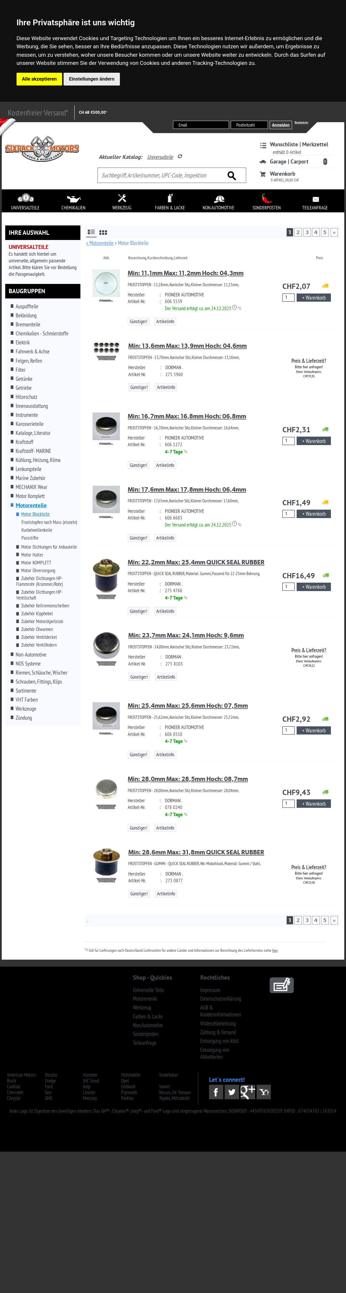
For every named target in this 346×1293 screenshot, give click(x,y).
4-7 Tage (174, 452)
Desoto (51, 1075)
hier (274, 950)
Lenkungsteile (29, 468)
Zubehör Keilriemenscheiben (45, 606)
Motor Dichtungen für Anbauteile (49, 547)
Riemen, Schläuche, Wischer (41, 672)
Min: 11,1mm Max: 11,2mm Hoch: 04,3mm (186, 273)
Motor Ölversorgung (38, 570)
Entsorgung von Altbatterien (214, 1053)
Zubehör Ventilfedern (39, 645)
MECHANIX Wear (31, 486)
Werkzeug (142, 1007)
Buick (11, 1081)
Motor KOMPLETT (36, 562)
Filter (21, 369)
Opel (125, 1081)
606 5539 (173, 301)
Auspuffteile (27, 306)
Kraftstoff (24, 441)
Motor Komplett (30, 495)
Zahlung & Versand (218, 1032)
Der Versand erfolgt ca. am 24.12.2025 (201, 308)
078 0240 (173, 807)
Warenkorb (282, 173)
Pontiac (127, 1098)
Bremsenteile (28, 324)
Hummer (90, 1075)
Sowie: (164, 1086)
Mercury (90, 1098)
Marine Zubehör (30, 477)
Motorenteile (145, 998)
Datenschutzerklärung (220, 998)
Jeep (86, 1086)
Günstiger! (138, 321)
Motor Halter (32, 555)
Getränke (24, 378)
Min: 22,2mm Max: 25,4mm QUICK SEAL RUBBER (196, 562)
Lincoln (89, 1092)
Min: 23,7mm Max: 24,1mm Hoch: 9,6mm (186, 635)
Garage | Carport (289, 161)
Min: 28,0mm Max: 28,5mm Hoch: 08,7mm (188, 778)
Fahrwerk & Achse (33, 351)
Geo (48, 1092)
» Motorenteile (99, 242)
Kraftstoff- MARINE (33, 450)
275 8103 (174, 664)
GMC (49, 1098)
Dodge (50, 1081)
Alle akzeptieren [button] (39, 79)
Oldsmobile (130, 1075)
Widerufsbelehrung (218, 1023)
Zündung (24, 717)
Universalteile (160, 156)
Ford (49, 1086)
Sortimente (26, 690)
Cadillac (14, 1086)
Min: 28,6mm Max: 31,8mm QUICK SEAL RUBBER (196, 852)
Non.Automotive (148, 1025)
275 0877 (174, 880)
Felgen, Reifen (29, 360)
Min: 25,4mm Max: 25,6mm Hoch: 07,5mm (188, 705)
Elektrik (23, 342)
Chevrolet (15, 1092)
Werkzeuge (26, 708)
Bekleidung (26, 315)
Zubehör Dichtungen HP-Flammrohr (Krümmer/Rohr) (39, 581)
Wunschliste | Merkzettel (299, 144)
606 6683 (173, 518)
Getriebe (24, 387)
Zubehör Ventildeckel (39, 637)
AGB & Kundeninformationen (220, 1011)
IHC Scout (91, 1081)
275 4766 (173, 590)
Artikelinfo (165, 321)
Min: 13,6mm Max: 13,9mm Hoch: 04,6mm (187, 345)
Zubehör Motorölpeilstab (42, 621)
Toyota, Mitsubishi (174, 1098)
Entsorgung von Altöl (219, 1040)
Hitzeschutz (26, 396)
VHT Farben (27, 699)
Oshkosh (128, 1086)
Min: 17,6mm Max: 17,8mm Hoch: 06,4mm (187, 489)
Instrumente (27, 414)
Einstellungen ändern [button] (91, 79)
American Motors (21, 1075)
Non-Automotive (31, 654)
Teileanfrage (144, 1042)
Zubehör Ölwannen (37, 629)
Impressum (210, 989)
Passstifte (29, 538)
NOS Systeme (28, 663)
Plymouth (129, 1092)
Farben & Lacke (148, 1016)
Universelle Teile (148, 989)
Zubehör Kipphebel (37, 613)
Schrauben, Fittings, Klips (39, 681)
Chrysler (14, 1098)
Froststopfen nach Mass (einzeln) (49, 522)
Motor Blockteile (35, 514)
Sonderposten (145, 1033)
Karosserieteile (30, 423)
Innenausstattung (32, 405)
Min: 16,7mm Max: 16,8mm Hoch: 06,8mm (187, 416)
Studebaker (168, 1075)
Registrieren (301, 122)
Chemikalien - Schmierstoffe (42, 333)
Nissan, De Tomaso (175, 1092)
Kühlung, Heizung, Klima (38, 459)
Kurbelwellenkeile (36, 530)
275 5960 (174, 374)
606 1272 (173, 444)
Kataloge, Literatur (33, 432)
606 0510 (173, 734)
